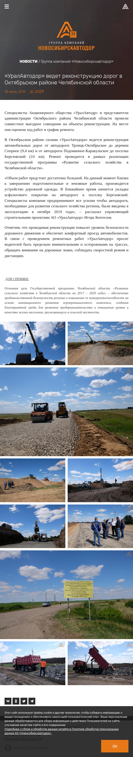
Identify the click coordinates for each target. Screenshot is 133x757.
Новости (29, 61)
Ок (115, 746)
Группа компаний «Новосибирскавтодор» (77, 61)
